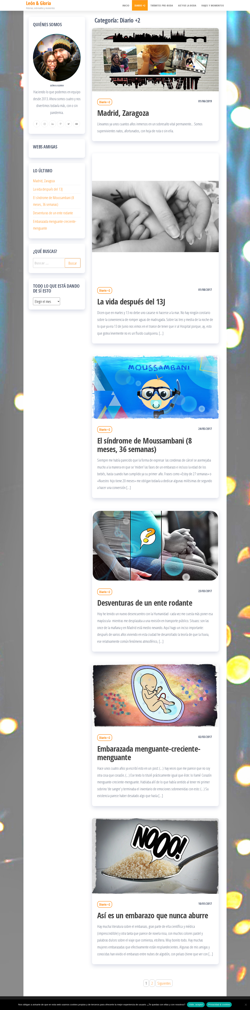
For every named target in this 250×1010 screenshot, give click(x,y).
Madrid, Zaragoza (123, 113)
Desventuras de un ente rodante (144, 602)
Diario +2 (140, 5)
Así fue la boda (187, 5)
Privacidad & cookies (219, 1004)
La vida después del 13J (131, 301)
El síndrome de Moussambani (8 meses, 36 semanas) (144, 444)
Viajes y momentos (212, 5)
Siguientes (164, 983)
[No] (245, 1004)
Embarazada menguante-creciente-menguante (149, 752)
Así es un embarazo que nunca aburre (152, 915)
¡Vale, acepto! (196, 1004)
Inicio (125, 5)
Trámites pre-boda (161, 5)
